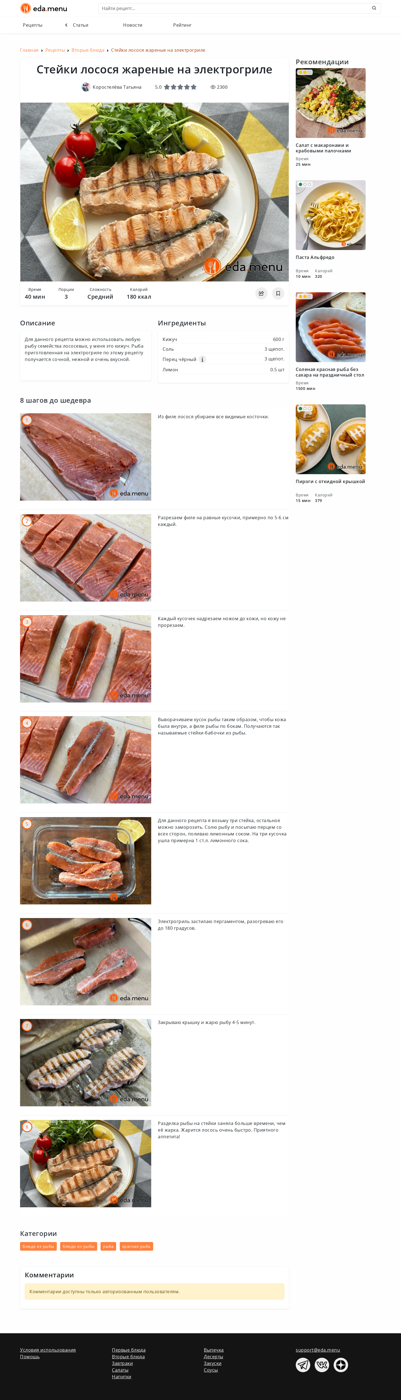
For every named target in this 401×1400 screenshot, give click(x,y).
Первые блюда (129, 1350)
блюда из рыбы (38, 1246)
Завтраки (122, 1363)
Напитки (121, 1377)
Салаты (120, 1370)
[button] (202, 359)
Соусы (211, 1370)
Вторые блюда (128, 1357)
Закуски (213, 1363)
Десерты (213, 1357)
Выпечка (214, 1350)
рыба (108, 1246)
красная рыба (136, 1246)
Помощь (30, 1357)
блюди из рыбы (79, 1246)
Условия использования (48, 1350)
